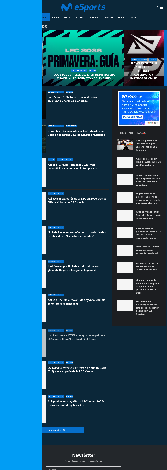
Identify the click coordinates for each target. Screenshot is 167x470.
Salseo (120, 17)
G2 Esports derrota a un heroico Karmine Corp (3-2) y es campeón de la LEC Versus (77, 374)
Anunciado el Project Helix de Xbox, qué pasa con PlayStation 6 (148, 161)
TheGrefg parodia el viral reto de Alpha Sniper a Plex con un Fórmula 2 (146, 145)
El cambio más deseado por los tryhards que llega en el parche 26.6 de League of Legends (76, 136)
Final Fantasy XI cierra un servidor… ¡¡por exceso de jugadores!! (147, 249)
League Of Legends (39, 17)
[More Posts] (56, 430)
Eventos (80, 17)
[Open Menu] (161, 7)
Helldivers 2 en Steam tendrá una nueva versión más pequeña (147, 266)
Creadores (94, 17)
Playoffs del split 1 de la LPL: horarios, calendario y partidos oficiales (144, 71)
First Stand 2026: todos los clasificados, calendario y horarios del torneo (73, 99)
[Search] (157, 7)
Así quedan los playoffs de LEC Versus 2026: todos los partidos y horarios (76, 403)
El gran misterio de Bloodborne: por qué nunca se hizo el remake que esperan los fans (148, 198)
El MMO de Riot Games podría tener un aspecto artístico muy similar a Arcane (23, 71)
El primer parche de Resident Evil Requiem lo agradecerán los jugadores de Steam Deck (147, 286)
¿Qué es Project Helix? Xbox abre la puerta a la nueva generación (148, 215)
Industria (108, 17)
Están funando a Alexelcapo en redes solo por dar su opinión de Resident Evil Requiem (147, 307)
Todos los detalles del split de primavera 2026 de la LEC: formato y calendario (83, 76)
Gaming (68, 17)
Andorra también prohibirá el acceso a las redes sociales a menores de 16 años (148, 233)
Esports (56, 17)
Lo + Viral (132, 17)
